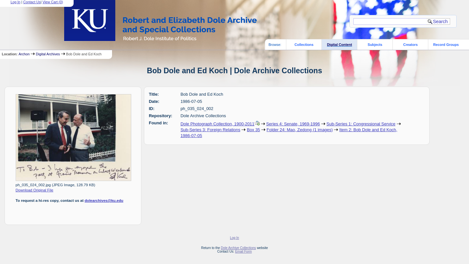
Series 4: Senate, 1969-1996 (293, 123)
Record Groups (446, 45)
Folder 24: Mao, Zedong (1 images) (300, 129)
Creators (410, 45)
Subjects (375, 45)
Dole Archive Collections (238, 248)
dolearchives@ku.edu (104, 200)
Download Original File (34, 190)
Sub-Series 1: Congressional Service (360, 123)
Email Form (243, 251)
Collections (303, 45)
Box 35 (253, 129)
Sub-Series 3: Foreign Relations (210, 129)
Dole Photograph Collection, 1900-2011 (217, 123)
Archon (24, 54)
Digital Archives (48, 54)
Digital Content (339, 45)
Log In (234, 238)
